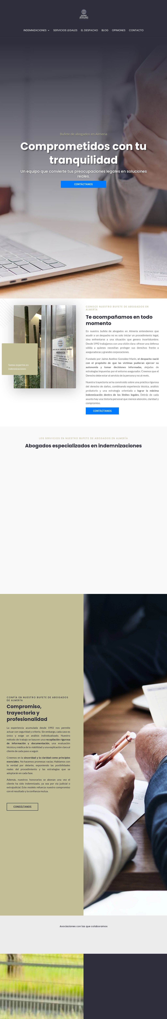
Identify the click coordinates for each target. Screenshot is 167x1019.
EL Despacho (89, 30)
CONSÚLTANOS (22, 806)
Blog (105, 30)
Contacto (136, 30)
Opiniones (118, 30)
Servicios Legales (65, 30)
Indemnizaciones (34, 30)
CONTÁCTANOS (83, 184)
